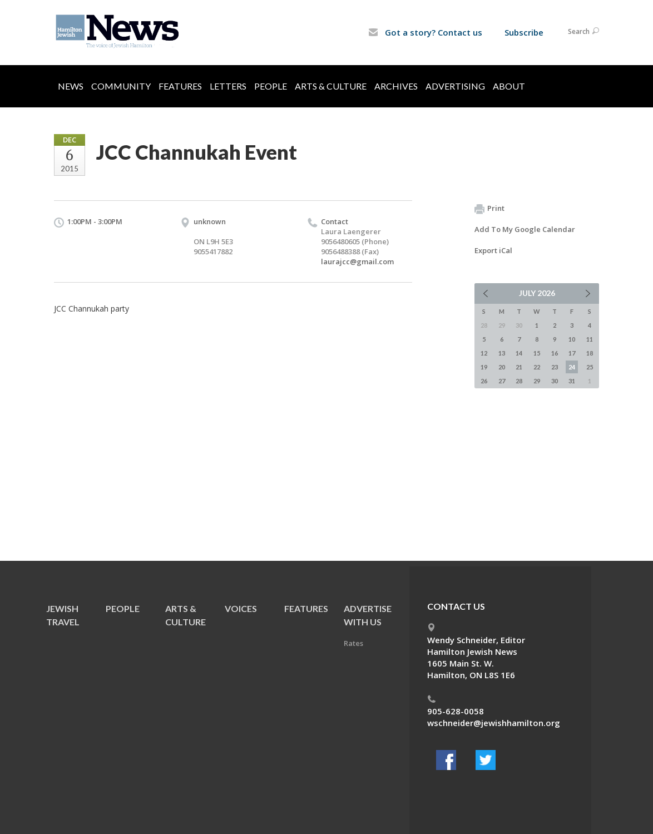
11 (589, 339)
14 (519, 353)
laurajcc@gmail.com (357, 261)
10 (571, 339)
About (509, 86)
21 (519, 367)
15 (536, 353)
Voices (241, 608)
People (270, 86)
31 (571, 380)
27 (501, 380)
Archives (396, 86)
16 (554, 353)
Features (180, 86)
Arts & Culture (331, 86)
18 (589, 353)
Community (121, 86)
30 (554, 380)
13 (501, 353)
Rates (353, 643)
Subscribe (523, 32)
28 (519, 380)
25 (589, 367)
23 (554, 367)
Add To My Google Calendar (524, 229)
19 (484, 367)
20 (501, 367)
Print (489, 208)
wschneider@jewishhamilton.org (493, 722)
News (70, 86)
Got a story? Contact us (425, 32)
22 (536, 367)
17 (571, 353)
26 (484, 380)
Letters (228, 86)
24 (571, 367)
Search (583, 31)
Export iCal (493, 250)
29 (536, 380)
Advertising (455, 86)
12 (484, 353)
